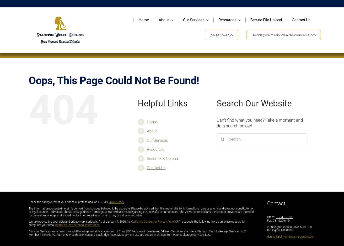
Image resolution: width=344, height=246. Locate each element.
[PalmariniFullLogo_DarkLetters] (60, 18)
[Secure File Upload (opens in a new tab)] (266, 20)
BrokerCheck (116, 202)
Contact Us (156, 168)
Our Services (157, 140)
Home (152, 122)
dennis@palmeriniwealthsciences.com (291, 236)
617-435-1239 (284, 217)
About (152, 131)
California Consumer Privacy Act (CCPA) (156, 221)
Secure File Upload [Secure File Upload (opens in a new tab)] (162, 158)
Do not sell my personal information (77, 225)
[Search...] (262, 139)
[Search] (223, 139)
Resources (156, 149)
